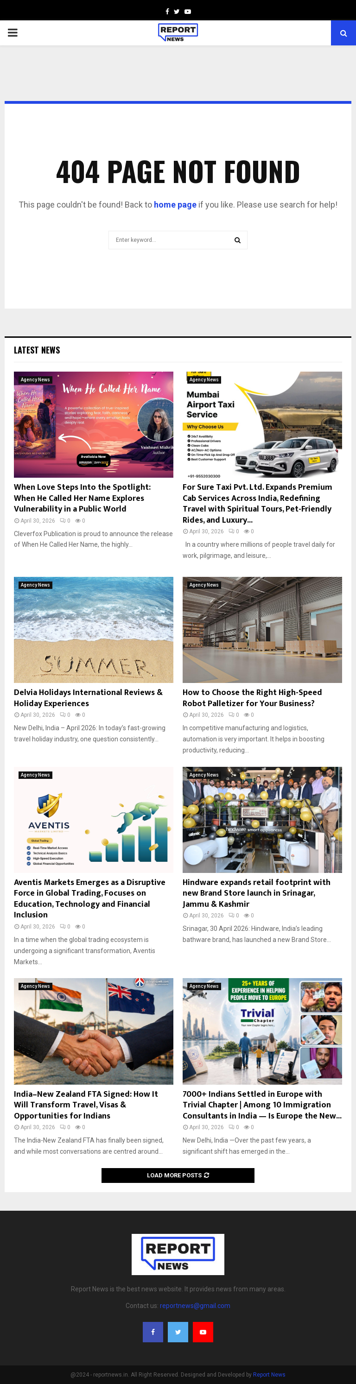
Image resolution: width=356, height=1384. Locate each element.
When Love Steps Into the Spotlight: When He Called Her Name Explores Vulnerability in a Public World (82, 498)
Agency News (35, 379)
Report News (269, 1374)
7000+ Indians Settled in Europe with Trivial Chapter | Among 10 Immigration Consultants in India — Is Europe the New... (262, 1105)
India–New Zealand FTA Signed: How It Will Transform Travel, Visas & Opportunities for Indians (86, 1105)
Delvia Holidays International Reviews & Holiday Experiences (88, 698)
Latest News (37, 350)
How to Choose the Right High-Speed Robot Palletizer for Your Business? (252, 698)
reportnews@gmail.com (195, 1305)
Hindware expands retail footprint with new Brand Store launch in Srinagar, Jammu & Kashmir (257, 893)
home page (175, 204)
